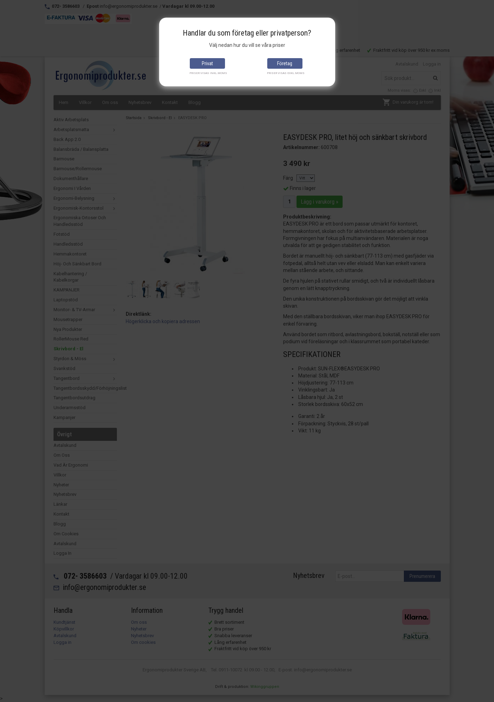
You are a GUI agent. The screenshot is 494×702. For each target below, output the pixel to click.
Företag (284, 63)
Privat (207, 63)
